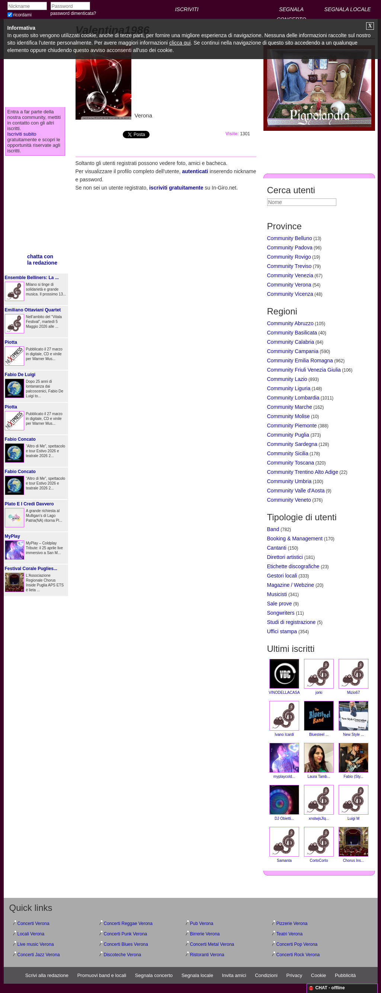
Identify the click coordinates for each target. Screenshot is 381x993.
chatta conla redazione (42, 259)
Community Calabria (290, 342)
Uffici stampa (282, 631)
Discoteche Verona (122, 954)
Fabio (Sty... (353, 761)
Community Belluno (289, 238)
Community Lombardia (293, 398)
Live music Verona (35, 944)
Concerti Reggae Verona (128, 923)
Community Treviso (289, 266)
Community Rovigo (289, 257)
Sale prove (279, 604)
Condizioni (266, 975)
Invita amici (234, 975)
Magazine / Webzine (290, 585)
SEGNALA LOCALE (347, 9)
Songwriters (281, 613)
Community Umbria (289, 481)
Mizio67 (353, 677)
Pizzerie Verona (292, 923)
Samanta (284, 845)
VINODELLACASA (284, 677)
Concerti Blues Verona (126, 944)
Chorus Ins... (353, 845)
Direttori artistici (285, 557)
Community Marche (289, 407)
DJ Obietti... (284, 803)
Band (273, 529)
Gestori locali (282, 576)
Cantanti (276, 548)
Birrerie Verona (205, 934)
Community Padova (290, 247)
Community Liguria (289, 388)
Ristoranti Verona (207, 954)
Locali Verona (31, 934)
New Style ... (353, 719)
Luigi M (353, 803)
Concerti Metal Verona (212, 944)
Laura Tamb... (319, 761)
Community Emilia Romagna (300, 360)
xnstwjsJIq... (319, 803)
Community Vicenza (290, 294)
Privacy (294, 975)
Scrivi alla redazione (46, 975)
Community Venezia (290, 275)
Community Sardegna (292, 444)
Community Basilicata (292, 333)
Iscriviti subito (21, 134)
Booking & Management (295, 538)
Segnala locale (197, 975)
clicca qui (180, 43)
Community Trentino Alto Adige (302, 472)
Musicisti (277, 594)
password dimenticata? (73, 13)
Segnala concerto (154, 975)
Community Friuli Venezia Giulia (304, 370)
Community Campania (293, 351)
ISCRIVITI (186, 9)
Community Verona (289, 285)
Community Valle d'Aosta (296, 491)
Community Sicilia (287, 453)
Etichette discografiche (293, 566)
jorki (319, 677)
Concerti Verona (33, 923)
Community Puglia (288, 435)
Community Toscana (290, 463)
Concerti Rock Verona (298, 954)
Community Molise (288, 416)
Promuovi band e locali (102, 975)
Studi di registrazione (291, 622)
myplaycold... (284, 761)
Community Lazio (287, 379)
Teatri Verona (289, 934)
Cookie (318, 975)
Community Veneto (289, 500)
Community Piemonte (292, 425)
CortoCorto (319, 845)
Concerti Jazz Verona (38, 954)
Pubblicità (345, 975)
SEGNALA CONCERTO (291, 10)
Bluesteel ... (319, 719)
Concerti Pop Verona (297, 944)
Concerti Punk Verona (125, 934)
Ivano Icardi (284, 719)
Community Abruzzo (290, 323)
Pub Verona (202, 923)
